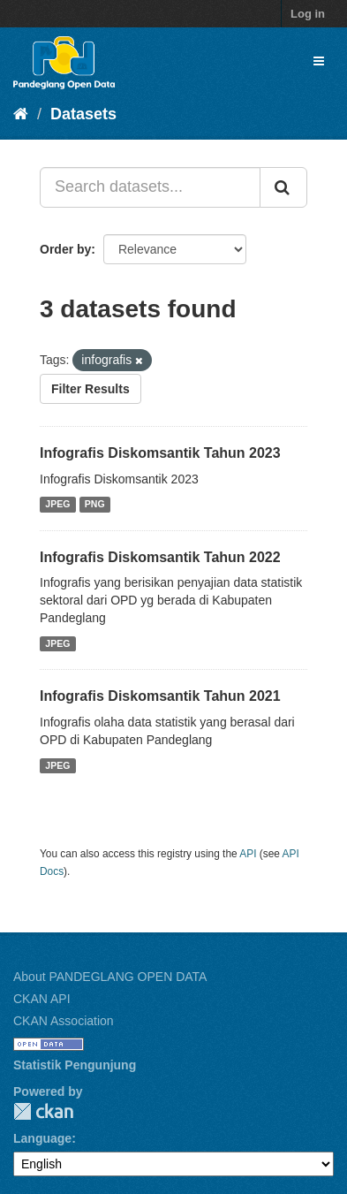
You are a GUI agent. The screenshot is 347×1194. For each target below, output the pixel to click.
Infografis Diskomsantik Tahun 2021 (160, 695)
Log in (307, 13)
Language (42, 1138)
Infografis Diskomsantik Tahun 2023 (160, 452)
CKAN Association (63, 1021)
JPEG (57, 504)
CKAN (43, 1111)
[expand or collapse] (319, 61)
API (247, 854)
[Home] (20, 114)
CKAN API (42, 999)
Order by (65, 249)
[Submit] (283, 187)
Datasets (83, 114)
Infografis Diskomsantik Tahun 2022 (160, 557)
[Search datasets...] (150, 187)
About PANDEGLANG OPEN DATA (110, 977)
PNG (95, 504)
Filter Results (90, 389)
